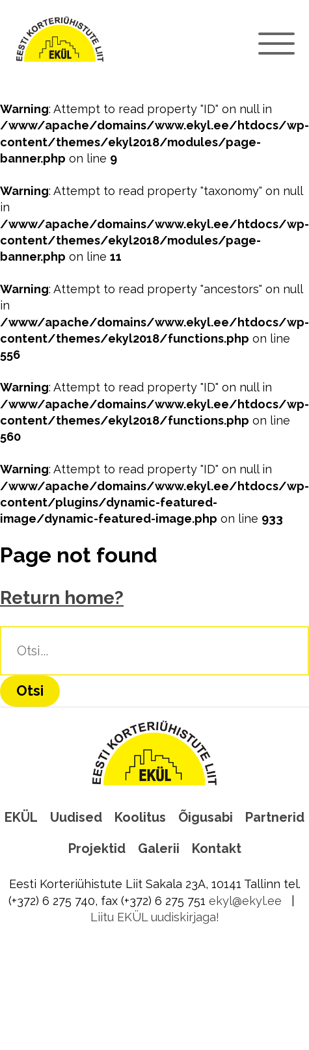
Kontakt (216, 848)
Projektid (97, 848)
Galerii (159, 848)
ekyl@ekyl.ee (245, 901)
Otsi (30, 691)
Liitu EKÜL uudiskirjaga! (154, 917)
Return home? (62, 598)
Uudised (76, 817)
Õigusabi (205, 817)
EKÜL (21, 817)
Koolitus (140, 817)
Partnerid (274, 817)
